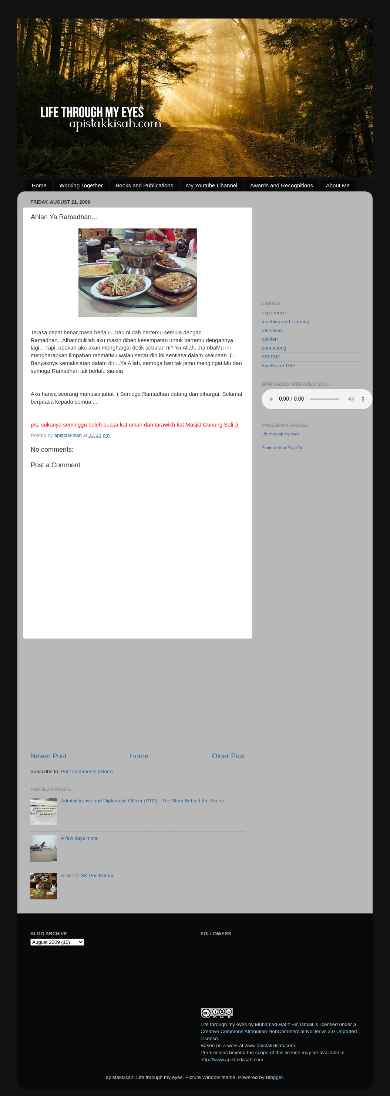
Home (39, 185)
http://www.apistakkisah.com (232, 1059)
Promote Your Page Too (283, 447)
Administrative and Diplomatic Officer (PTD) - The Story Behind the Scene (142, 800)
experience (274, 312)
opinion (270, 339)
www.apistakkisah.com (270, 1045)
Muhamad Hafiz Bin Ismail (284, 1024)
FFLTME (271, 357)
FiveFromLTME (279, 365)
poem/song (274, 348)
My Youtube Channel (211, 185)
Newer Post (48, 756)
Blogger (274, 1077)
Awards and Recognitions (281, 185)
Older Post (228, 756)
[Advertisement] (137, 695)
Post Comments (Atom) (87, 771)
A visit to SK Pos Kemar (87, 875)
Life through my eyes (280, 434)
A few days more (79, 838)
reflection (272, 330)
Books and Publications (144, 185)
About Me (338, 185)
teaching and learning (285, 321)
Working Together (81, 185)
